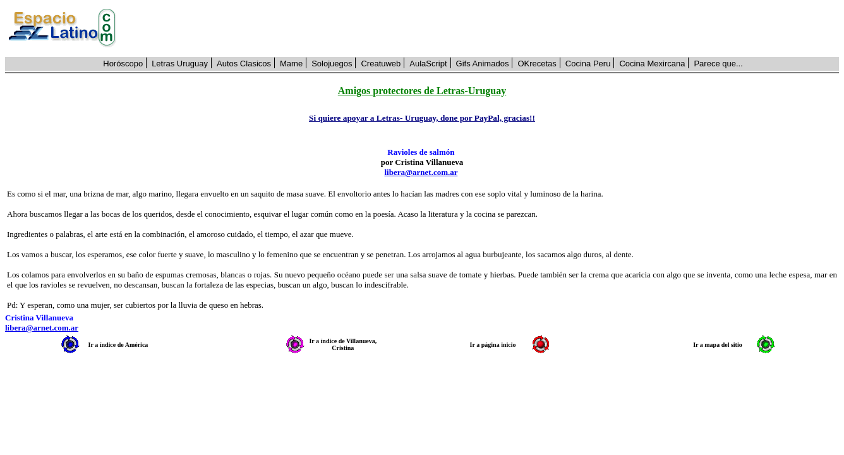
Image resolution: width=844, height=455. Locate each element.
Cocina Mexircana (652, 63)
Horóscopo (123, 63)
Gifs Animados (482, 63)
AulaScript (428, 63)
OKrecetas (536, 63)
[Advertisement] (484, 28)
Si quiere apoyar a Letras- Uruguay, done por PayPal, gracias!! (422, 118)
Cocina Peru (588, 63)
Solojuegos (331, 63)
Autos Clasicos (244, 63)
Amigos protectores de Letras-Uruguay (422, 90)
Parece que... (718, 63)
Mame (291, 63)
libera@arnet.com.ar (420, 172)
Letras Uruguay (180, 63)
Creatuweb (381, 63)
